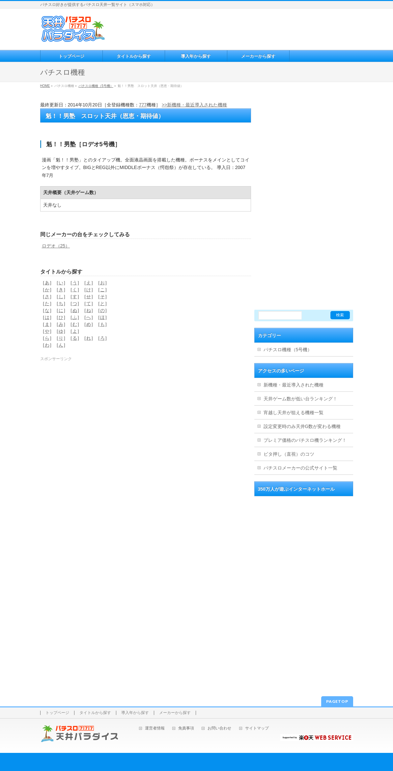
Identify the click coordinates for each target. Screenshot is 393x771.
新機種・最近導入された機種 (293, 384)
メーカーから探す (175, 713)
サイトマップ (257, 728)
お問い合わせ (219, 728)
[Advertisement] (230, 28)
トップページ (57, 713)
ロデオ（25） (56, 245)
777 (143, 104)
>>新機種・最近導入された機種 (194, 104)
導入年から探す (135, 713)
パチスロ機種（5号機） (95, 86)
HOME (45, 86)
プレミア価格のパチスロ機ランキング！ (305, 440)
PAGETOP (337, 701)
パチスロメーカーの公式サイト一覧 (300, 468)
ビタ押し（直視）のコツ (289, 454)
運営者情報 (155, 728)
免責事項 (186, 728)
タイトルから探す (95, 713)
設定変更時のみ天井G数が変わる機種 (302, 426)
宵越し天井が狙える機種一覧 (293, 412)
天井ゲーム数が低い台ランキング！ (300, 398)
